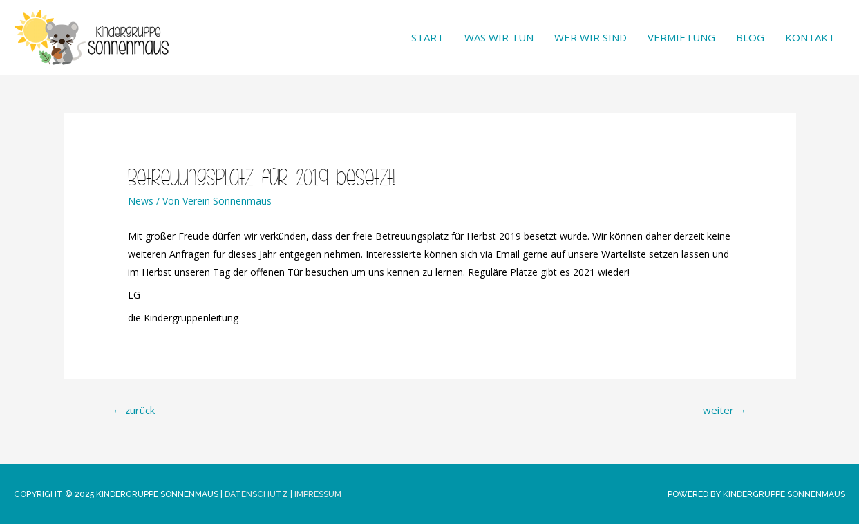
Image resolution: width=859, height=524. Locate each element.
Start (427, 37)
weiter (725, 410)
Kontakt (810, 37)
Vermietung (681, 37)
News (140, 200)
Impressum (317, 494)
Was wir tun (499, 37)
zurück (134, 410)
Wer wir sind (590, 37)
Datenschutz (256, 494)
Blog (750, 37)
